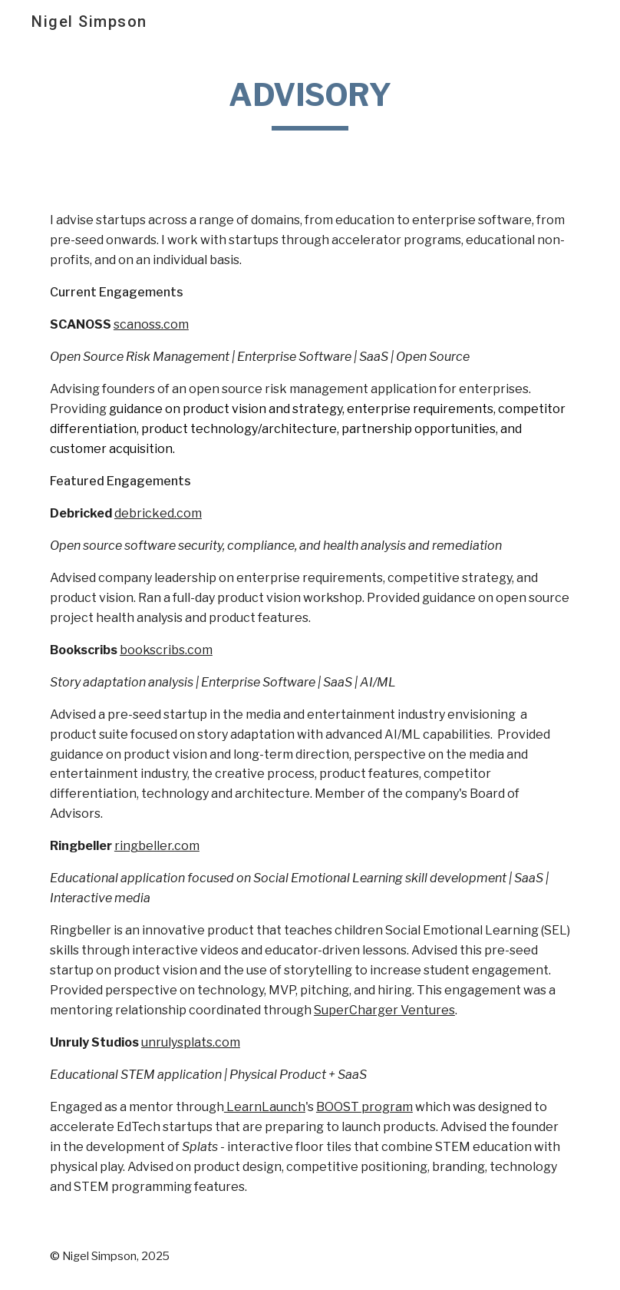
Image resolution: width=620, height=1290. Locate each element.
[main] (310, 100)
